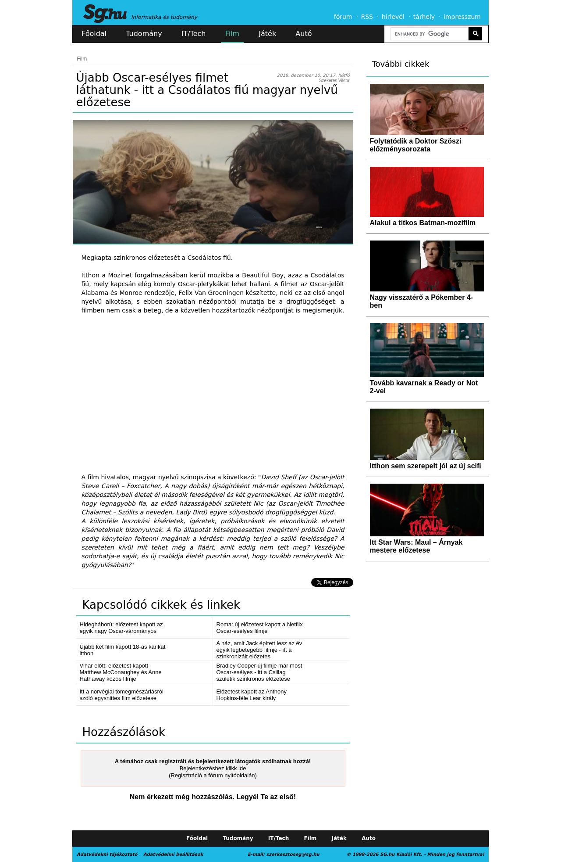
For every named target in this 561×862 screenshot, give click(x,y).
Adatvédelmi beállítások (173, 854)
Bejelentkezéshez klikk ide (213, 768)
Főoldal (94, 33)
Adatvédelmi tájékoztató (107, 854)
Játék (267, 33)
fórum (343, 16)
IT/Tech (193, 33)
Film (232, 33)
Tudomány (144, 33)
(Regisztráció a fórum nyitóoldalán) (213, 775)
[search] (428, 34)
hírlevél (393, 16)
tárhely (424, 16)
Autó (303, 33)
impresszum (462, 16)
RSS (367, 16)
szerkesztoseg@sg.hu (293, 854)
